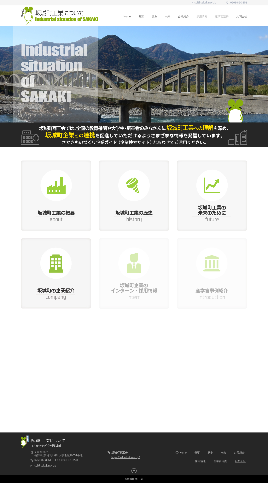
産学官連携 (222, 16)
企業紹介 (183, 16)
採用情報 (201, 16)
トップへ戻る (134, 470)
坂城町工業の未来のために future (212, 195)
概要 (141, 16)
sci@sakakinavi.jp (205, 2)
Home (127, 16)
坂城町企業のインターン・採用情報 (134, 273)
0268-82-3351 (42, 460)
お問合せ (241, 16)
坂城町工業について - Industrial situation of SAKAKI (59, 16)
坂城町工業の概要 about (56, 195)
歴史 (154, 16)
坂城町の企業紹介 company (56, 273)
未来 (167, 16)
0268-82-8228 (69, 460)
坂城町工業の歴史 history (134, 195)
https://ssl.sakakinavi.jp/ (125, 457)
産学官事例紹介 (212, 273)
